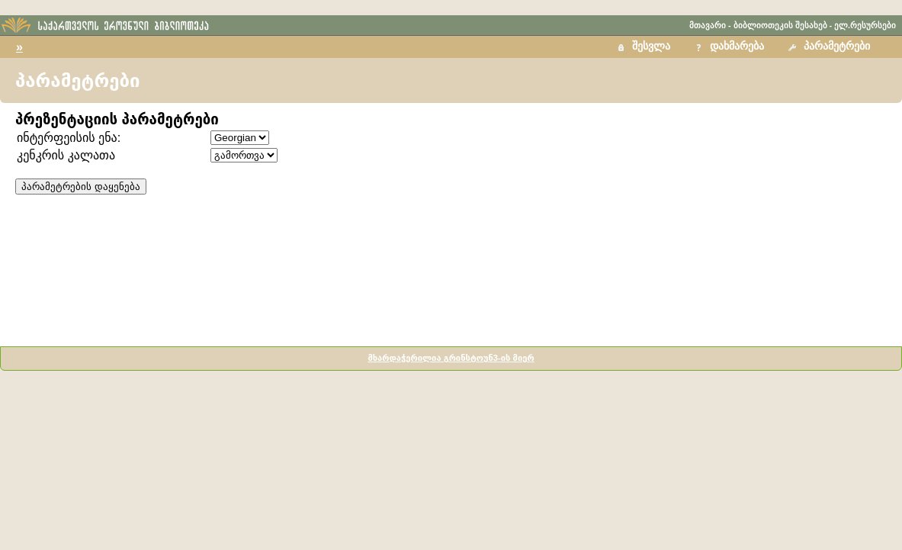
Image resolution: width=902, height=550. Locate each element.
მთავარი (707, 25)
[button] (831, 46)
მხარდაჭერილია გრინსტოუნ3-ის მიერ (451, 357)
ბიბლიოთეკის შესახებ (780, 25)
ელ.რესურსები (865, 25)
